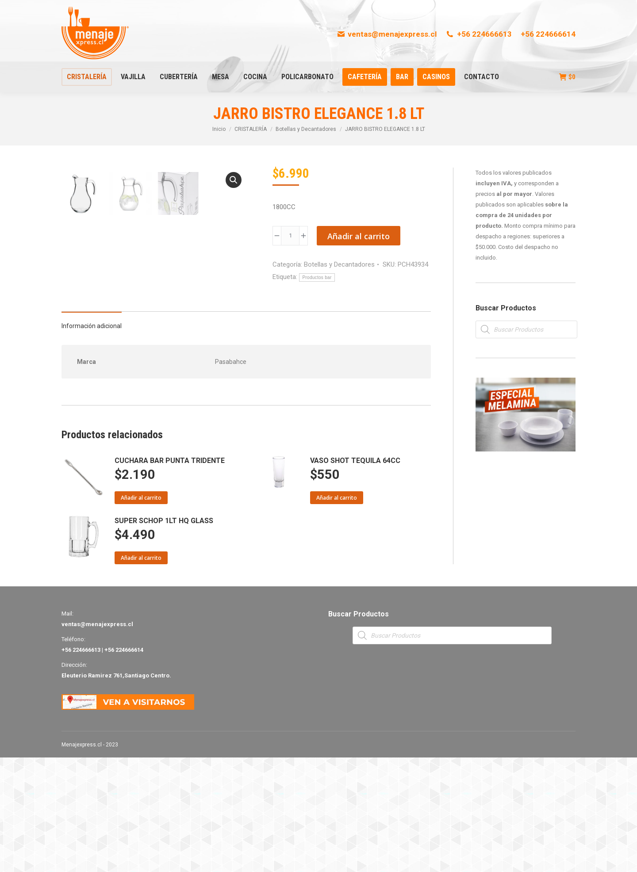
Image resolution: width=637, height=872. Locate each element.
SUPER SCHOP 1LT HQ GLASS (164, 635)
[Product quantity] (290, 235)
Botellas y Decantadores (339, 264)
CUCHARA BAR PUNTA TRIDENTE (170, 575)
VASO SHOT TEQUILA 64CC (355, 575)
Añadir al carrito (358, 236)
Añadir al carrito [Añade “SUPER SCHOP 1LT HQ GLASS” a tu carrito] (141, 672)
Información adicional (91, 440)
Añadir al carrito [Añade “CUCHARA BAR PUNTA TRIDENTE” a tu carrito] (141, 612)
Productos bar (316, 277)
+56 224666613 (478, 34)
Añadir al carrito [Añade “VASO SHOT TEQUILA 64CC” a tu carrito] (336, 612)
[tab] (91, 436)
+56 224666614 (548, 34)
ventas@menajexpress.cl (387, 34)
